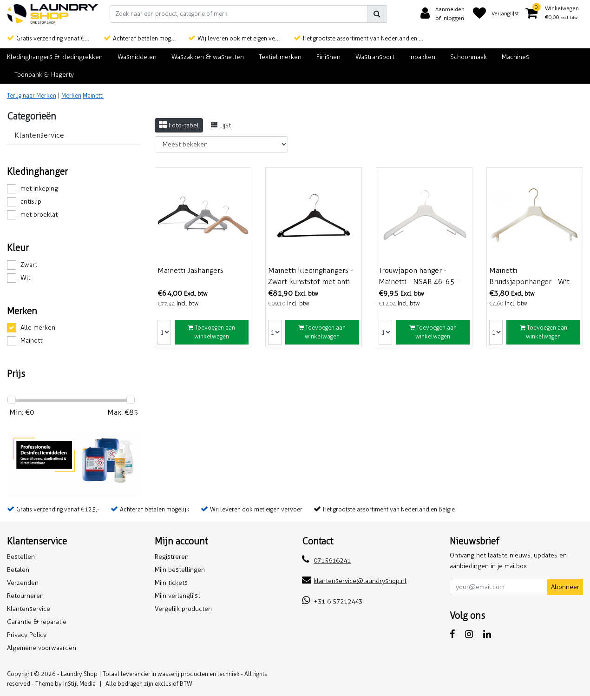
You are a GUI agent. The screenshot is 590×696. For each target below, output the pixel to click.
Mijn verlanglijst (177, 596)
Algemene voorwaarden (41, 648)
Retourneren (25, 596)
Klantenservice (28, 609)
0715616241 (326, 560)
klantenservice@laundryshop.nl (354, 581)
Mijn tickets (171, 583)
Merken (71, 95)
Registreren (172, 557)
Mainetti (93, 95)
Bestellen (21, 557)
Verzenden (23, 583)
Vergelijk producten (183, 609)
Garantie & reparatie (36, 622)
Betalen (18, 570)
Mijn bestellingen (180, 570)
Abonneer (565, 587)
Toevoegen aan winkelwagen (211, 332)
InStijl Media (79, 683)
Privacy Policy (26, 635)
